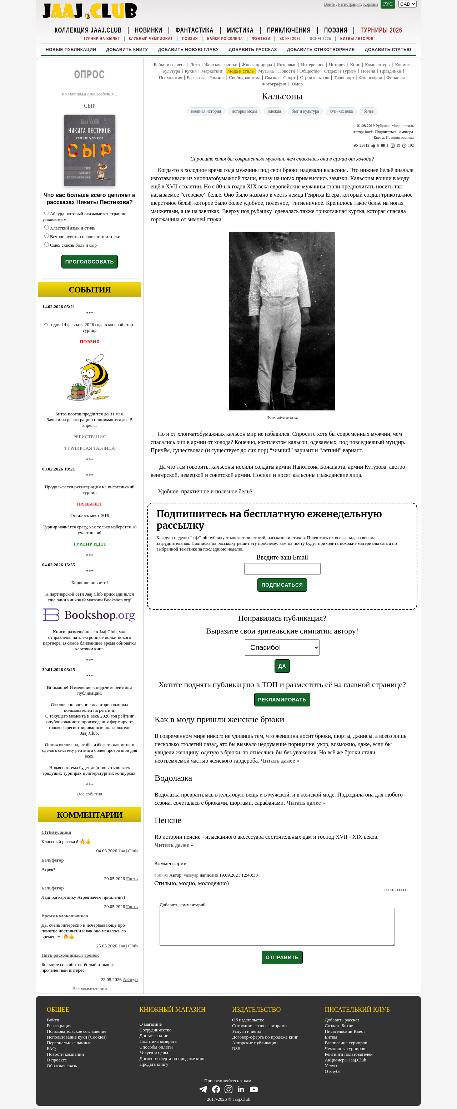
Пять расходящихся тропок (70, 955)
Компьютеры (378, 64)
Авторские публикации (255, 1042)
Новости (286, 71)
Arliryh (130, 979)
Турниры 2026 (381, 29)
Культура (171, 71)
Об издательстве (248, 1019)
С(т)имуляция (56, 832)
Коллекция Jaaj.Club (88, 29)
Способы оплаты (156, 1047)
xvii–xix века (341, 111)
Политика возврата (158, 1041)
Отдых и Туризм (340, 71)
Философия (370, 77)
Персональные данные (69, 1042)
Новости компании (65, 1054)
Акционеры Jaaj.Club (345, 1060)
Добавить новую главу (188, 49)
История (337, 64)
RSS (236, 1048)
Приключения (289, 29)
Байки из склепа (225, 38)
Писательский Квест (345, 1031)
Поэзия (336, 29)
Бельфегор (52, 860)
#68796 (161, 875)
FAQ (51, 1048)
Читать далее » (280, 761)
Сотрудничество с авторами (259, 1025)
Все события (89, 794)
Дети (195, 64)
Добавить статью (388, 49)
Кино (355, 64)
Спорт (289, 77)
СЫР (90, 106)
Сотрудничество (156, 1029)
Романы (217, 77)
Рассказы (196, 77)
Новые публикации (71, 49)
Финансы (395, 77)
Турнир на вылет (102, 38)
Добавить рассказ (252, 49)
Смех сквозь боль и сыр (73, 245)
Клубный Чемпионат (151, 38)
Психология (170, 77)
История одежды (400, 137)
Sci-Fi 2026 (290, 38)
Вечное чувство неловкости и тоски (85, 236)
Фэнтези (261, 38)
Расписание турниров (346, 1042)
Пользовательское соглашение (76, 1031)
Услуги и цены (154, 1052)
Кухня (191, 71)
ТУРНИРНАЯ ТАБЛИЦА (89, 448)
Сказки (272, 77)
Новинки (148, 29)
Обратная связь (62, 1065)
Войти (330, 4)
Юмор (296, 84)
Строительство (314, 77)
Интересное (313, 64)
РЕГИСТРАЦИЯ (89, 436)
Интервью (286, 64)
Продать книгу (154, 1064)
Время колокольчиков (64, 915)
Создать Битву (339, 1025)
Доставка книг (154, 1035)
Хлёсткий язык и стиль (72, 228)
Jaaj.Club (128, 850)
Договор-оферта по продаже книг (172, 1058)
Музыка (266, 71)
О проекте (57, 1060)
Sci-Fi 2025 (320, 38)
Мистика (240, 29)
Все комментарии (89, 988)
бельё (368, 111)
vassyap (191, 875)
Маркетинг (212, 71)
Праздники (390, 71)
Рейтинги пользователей (349, 1054)
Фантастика (195, 29)
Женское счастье (220, 64)
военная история (206, 111)
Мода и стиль (240, 71)
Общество (310, 71)
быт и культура (305, 111)
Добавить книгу (127, 49)
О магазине (151, 1024)
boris (369, 131)
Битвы (331, 1037)
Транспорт (344, 77)
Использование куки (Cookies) (77, 1037)
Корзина (370, 4)
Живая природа (257, 64)
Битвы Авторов (357, 38)
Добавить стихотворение (321, 49)
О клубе (333, 1071)
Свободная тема (244, 77)
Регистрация (349, 4)
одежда (274, 111)
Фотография (274, 84)
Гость (132, 878)
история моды (244, 111)
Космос (402, 64)
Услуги (332, 1065)
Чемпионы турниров (345, 1048)
